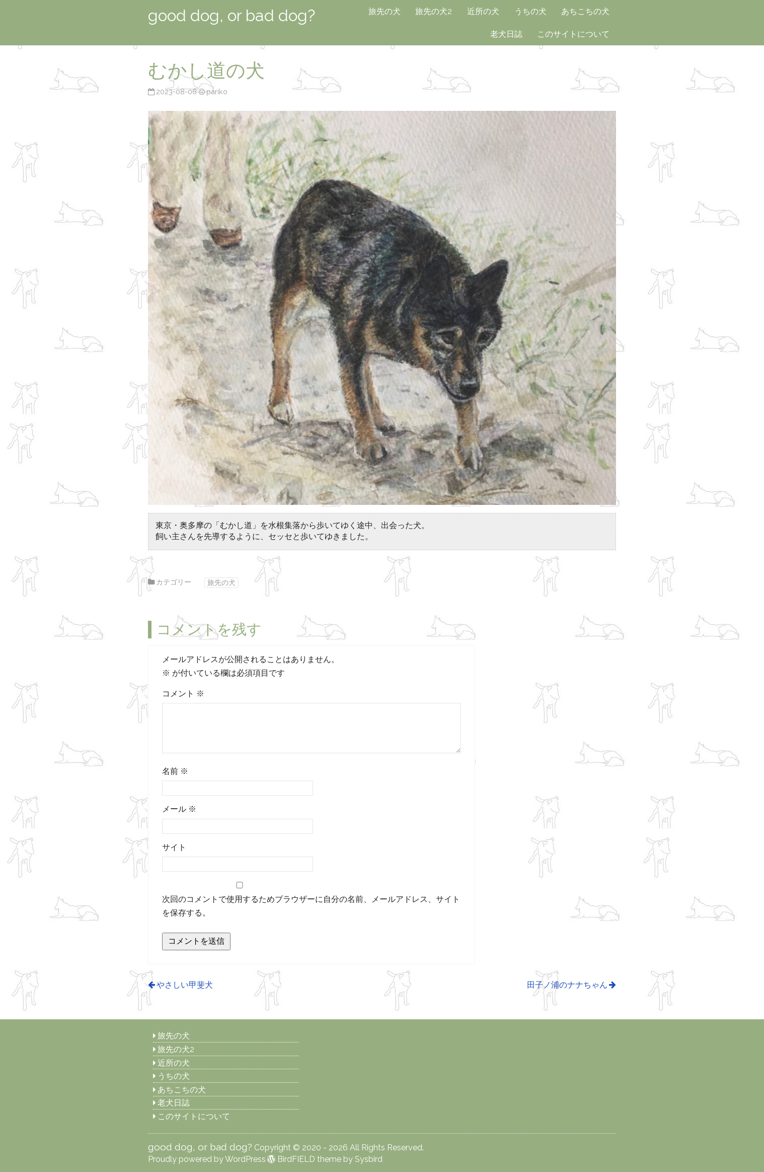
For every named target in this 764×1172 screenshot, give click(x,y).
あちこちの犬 (585, 11)
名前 (175, 771)
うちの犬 (530, 11)
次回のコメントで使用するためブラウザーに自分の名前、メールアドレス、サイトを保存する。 (311, 906)
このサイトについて (573, 34)
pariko (216, 91)
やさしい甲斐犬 (185, 985)
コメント (183, 693)
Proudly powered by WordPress (207, 1159)
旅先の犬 (384, 11)
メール (179, 809)
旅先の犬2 (433, 11)
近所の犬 (483, 11)
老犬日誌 (506, 34)
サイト (174, 847)
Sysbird (369, 1159)
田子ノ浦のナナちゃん (567, 985)
